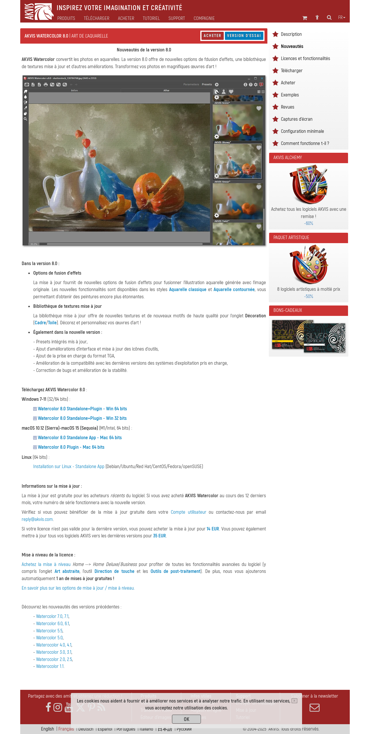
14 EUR (213, 529)
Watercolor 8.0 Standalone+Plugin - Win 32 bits (82, 418)
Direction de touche (114, 571)
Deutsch (85, 729)
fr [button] (341, 18)
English (47, 729)
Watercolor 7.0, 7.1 (52, 616)
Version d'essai (244, 35)
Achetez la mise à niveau (46, 564)
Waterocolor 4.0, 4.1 (53, 645)
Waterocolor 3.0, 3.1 (53, 652)
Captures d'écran (296, 119)
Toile (52, 323)
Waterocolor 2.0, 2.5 (54, 659)
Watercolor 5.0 (49, 638)
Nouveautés (292, 46)
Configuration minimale (302, 131)
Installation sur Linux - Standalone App (68, 466)
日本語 (165, 729)
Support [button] (177, 18)
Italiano (146, 729)
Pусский (184, 729)
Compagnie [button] (204, 18)
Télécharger (96, 18)
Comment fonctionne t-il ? (305, 143)
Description (291, 34)
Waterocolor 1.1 (50, 666)
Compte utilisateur (188, 512)
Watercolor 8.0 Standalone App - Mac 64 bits (80, 438)
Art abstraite (67, 571)
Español (105, 729)
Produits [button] (66, 18)
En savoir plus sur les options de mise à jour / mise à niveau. (78, 588)
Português (125, 729)
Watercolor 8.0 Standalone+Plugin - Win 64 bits (82, 409)
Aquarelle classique (188, 289)
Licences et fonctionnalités (305, 58)
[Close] (294, 701)
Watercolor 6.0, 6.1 (52, 624)
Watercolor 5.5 (49, 631)
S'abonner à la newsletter (314, 703)
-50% (308, 296)
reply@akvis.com (37, 519)
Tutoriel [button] (151, 18)
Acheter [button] (126, 18)
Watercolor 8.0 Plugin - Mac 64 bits (71, 447)
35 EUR (159, 536)
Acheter (212, 35)
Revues (287, 107)
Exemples (290, 95)
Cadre (40, 323)
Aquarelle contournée (234, 289)
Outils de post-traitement (176, 571)
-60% (308, 223)
